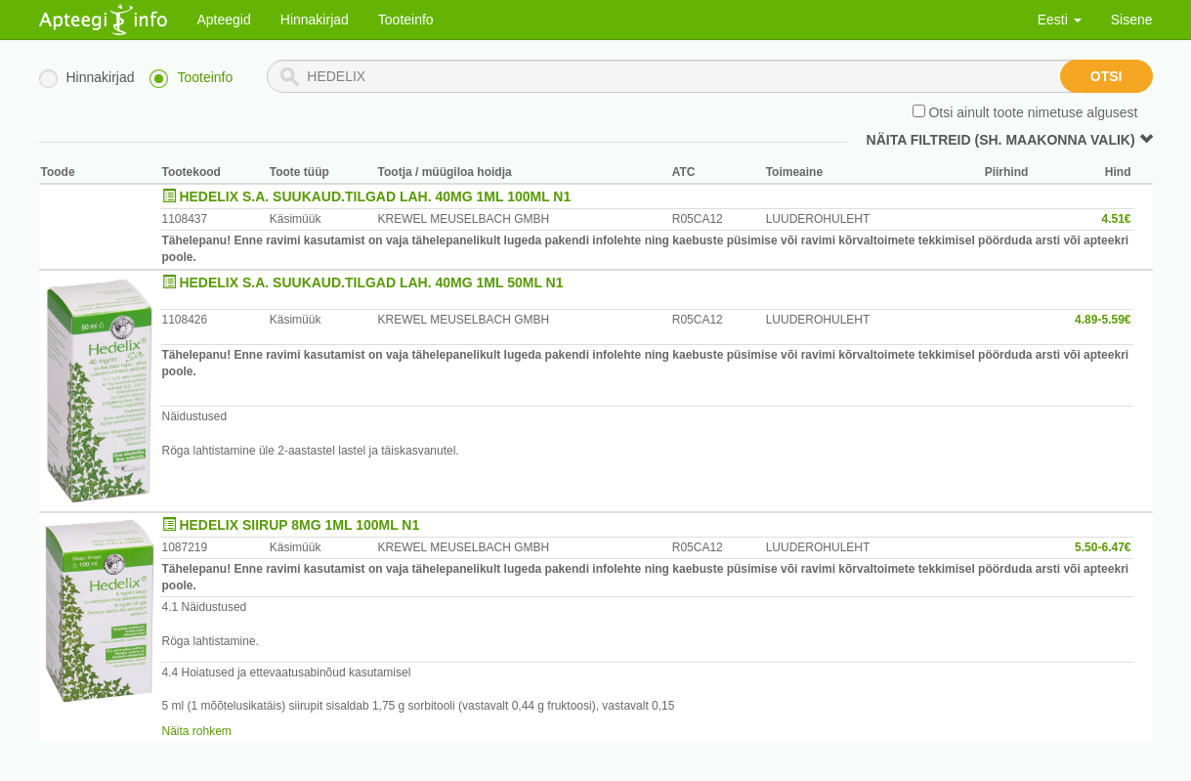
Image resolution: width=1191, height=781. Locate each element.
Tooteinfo (406, 19)
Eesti (1060, 19)
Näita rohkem (197, 731)
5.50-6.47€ (1102, 547)
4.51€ (1115, 219)
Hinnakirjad (314, 19)
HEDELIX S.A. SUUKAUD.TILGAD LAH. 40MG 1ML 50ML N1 (371, 282)
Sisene (1132, 19)
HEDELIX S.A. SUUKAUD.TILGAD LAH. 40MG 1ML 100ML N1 (375, 196)
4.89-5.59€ (1102, 319)
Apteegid (224, 19)
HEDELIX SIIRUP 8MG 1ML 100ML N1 (299, 525)
